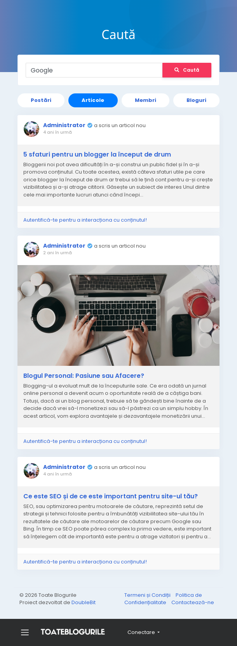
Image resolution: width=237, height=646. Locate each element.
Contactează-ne (192, 601)
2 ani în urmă (59, 253)
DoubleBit (83, 601)
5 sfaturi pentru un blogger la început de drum (99, 154)
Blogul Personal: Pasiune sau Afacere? (85, 374)
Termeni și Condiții (148, 594)
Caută (185, 70)
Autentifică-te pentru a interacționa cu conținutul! (87, 220)
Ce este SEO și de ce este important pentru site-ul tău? (112, 494)
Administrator (66, 125)
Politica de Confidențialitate (163, 597)
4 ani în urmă (59, 132)
